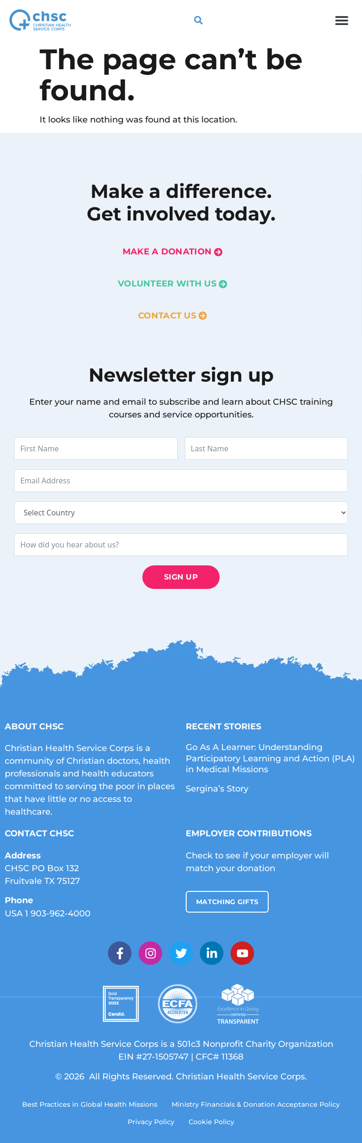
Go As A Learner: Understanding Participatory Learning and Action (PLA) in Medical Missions (270, 758)
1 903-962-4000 (57, 913)
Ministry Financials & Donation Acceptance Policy (256, 1104)
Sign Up (181, 576)
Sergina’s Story (217, 789)
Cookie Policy (211, 1122)
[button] (342, 20)
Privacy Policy (151, 1122)
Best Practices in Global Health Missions (89, 1104)
